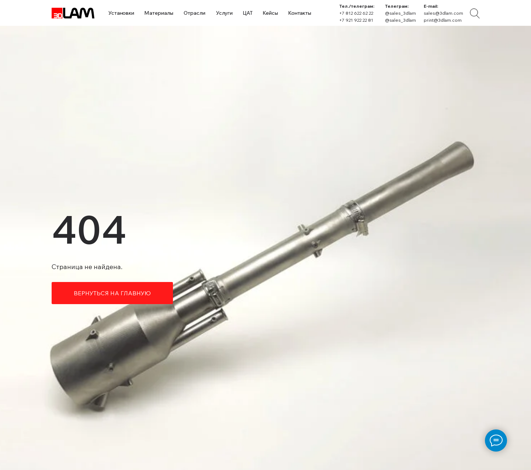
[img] (475, 13)
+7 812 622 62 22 (356, 13)
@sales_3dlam (400, 13)
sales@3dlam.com (443, 13)
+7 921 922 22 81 (356, 20)
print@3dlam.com (443, 20)
